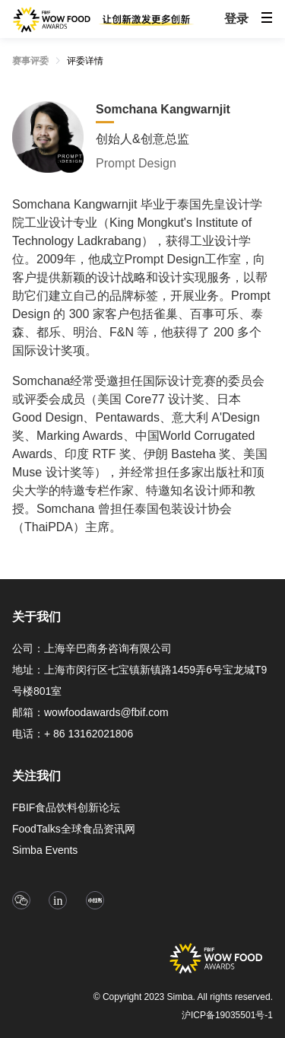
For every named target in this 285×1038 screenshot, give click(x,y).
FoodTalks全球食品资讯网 (73, 829)
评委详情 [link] (85, 61)
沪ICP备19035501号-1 (227, 1015)
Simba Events (45, 850)
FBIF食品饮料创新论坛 (66, 807)
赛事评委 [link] (30, 61)
